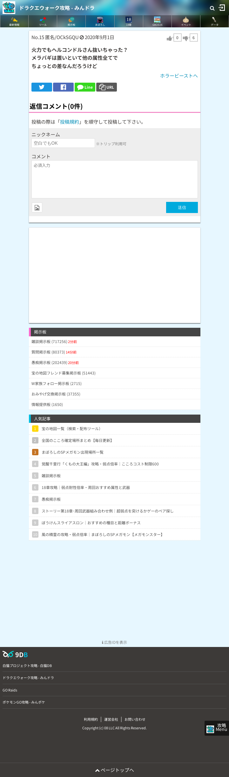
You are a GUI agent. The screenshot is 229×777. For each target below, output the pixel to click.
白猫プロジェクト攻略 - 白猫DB (27, 665)
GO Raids (10, 689)
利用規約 (91, 719)
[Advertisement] (114, 272)
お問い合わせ (135, 719)
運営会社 (111, 719)
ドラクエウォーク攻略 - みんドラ (57, 7)
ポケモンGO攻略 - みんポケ (24, 702)
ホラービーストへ (179, 75)
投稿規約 (69, 121)
